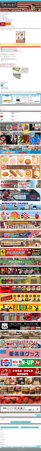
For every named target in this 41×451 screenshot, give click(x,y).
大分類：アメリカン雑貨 (4, 18)
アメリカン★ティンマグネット (20, 184)
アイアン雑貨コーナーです (20, 409)
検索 (33, 0)
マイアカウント (2, 431)
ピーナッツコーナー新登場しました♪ (20, 215)
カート (20, 0)
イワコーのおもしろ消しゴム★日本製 (20, 150)
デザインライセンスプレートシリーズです (20, 234)
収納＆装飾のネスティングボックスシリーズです (20, 390)
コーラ (9, 13)
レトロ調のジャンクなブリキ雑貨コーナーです (20, 335)
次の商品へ (31, 28)
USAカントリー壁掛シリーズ (20, 243)
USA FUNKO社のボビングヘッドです (20, 225)
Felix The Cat (20, 307)
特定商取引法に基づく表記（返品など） (5, 429)
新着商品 (7, 0)
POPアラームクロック (20, 289)
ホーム (1, 13)
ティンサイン (6, 13)
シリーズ (3, 13)
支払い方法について (2, 434)
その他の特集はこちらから (38, 414)
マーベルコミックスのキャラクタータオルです (20, 271)
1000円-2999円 (5, 17)
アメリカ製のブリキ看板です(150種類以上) (20, 127)
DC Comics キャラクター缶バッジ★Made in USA (20, 138)
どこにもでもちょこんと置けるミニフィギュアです (20, 381)
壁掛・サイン (1, 106)
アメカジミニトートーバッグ (20, 280)
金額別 (3, 17)
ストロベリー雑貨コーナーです (20, 400)
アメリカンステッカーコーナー (20, 261)
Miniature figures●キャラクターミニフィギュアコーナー (20, 206)
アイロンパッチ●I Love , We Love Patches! (20, 195)
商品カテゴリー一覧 (2, 109)
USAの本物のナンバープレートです (20, 317)
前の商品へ (10, 28)
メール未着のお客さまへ (3, 439)
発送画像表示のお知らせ (3, 444)
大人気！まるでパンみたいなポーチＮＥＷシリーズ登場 (20, 167)
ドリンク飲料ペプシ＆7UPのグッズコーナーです (20, 363)
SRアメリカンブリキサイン (5, 14)
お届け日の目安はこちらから (37, 45)
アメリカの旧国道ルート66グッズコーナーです (20, 326)
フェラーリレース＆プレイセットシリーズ (20, 252)
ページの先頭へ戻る (38, 93)
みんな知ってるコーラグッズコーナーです (20, 372)
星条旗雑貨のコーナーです (20, 354)
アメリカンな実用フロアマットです (20, 344)
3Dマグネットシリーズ (20, 298)
